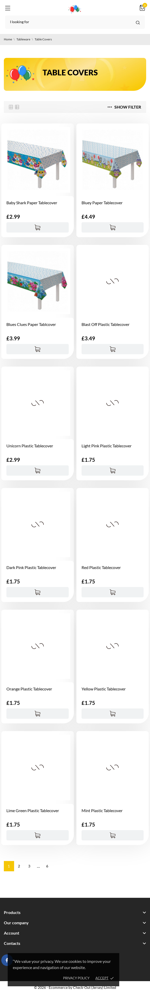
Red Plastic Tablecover (101, 567)
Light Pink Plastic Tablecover (107, 445)
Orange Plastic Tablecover (29, 688)
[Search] (75, 22)
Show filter (124, 106)
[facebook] (7, 960)
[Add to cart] (37, 227)
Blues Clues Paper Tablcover (31, 324)
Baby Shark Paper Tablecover (31, 202)
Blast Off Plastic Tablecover (105, 324)
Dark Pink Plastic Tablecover (31, 567)
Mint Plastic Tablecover (102, 810)
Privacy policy (76, 978)
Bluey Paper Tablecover (102, 202)
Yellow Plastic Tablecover (104, 688)
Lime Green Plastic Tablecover (32, 810)
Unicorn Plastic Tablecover (29, 445)
